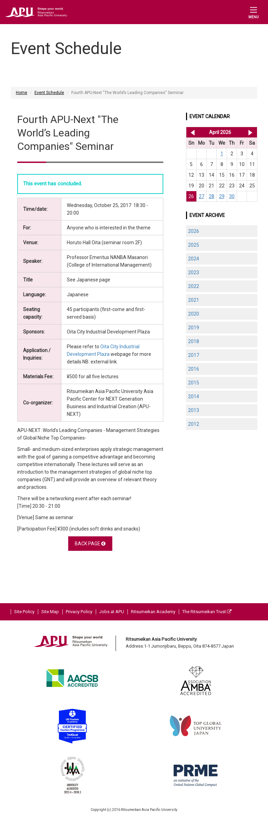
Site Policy (24, 611)
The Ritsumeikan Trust (206, 611)
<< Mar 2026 (191, 132)
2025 (193, 245)
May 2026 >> (250, 132)
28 (211, 196)
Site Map (50, 611)
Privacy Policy (79, 611)
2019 (193, 327)
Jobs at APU (111, 611)
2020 (193, 314)
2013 (193, 410)
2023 (193, 272)
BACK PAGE (90, 543)
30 (232, 196)
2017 (193, 355)
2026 (193, 231)
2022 (193, 286)
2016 (193, 369)
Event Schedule (49, 92)
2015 (193, 382)
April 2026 (220, 132)
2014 (193, 396)
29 (222, 196)
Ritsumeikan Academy (153, 611)
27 (201, 196)
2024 (193, 258)
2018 (193, 341)
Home (21, 92)
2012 (193, 424)
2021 (193, 300)
